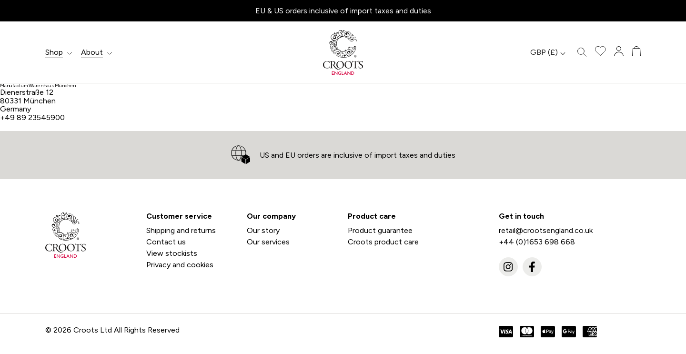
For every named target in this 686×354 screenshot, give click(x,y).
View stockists (171, 253)
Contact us (166, 241)
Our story (263, 230)
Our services (268, 241)
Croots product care (383, 241)
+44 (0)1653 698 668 (537, 241)
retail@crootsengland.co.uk (546, 230)
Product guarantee (380, 230)
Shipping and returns (181, 230)
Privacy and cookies (179, 264)
